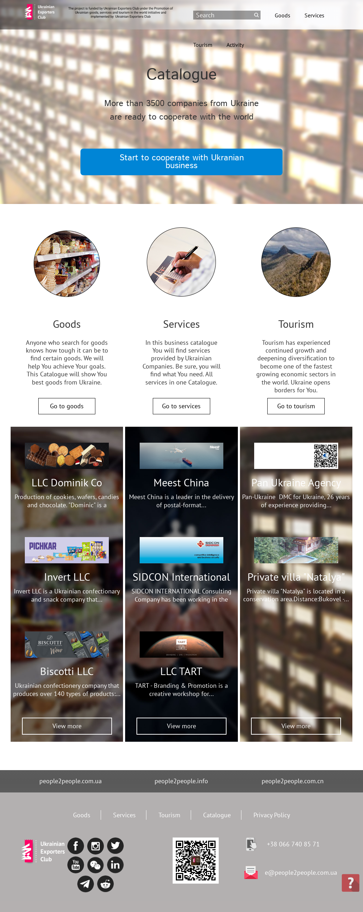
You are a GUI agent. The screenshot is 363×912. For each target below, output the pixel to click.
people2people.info (181, 781)
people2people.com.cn (293, 781)
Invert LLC (67, 577)
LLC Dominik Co (67, 482)
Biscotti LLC (67, 671)
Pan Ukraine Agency (296, 482)
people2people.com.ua (70, 781)
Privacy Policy (271, 815)
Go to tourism (296, 406)
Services (314, 15)
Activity (235, 44)
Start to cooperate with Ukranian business (181, 162)
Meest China (181, 482)
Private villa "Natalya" (296, 577)
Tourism (202, 44)
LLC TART (181, 671)
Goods (282, 15)
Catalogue (217, 815)
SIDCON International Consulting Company (181, 583)
